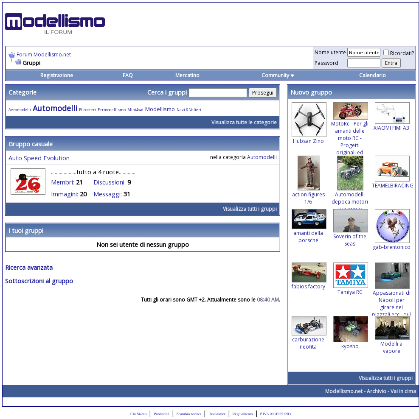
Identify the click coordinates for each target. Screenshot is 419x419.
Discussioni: (109, 182)
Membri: (62, 182)
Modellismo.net (344, 391)
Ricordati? (398, 53)
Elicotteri (87, 109)
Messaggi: (107, 194)
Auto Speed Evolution (39, 158)
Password (326, 63)
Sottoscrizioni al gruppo (39, 281)
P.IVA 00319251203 (275, 414)
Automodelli (55, 108)
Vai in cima (403, 391)
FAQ (128, 75)
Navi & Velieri (189, 109)
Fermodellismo (112, 109)
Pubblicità (161, 414)
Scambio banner (189, 414)
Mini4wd (135, 109)
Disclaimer (216, 414)
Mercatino (187, 75)
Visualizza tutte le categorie (244, 122)
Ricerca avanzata (29, 267)
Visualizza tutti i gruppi (250, 208)
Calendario (372, 75)
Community (278, 75)
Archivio (376, 391)
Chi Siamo (138, 414)
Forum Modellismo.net (44, 54)
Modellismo (160, 109)
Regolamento (243, 414)
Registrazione (56, 75)
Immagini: (64, 194)
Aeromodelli (19, 109)
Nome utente (330, 52)
